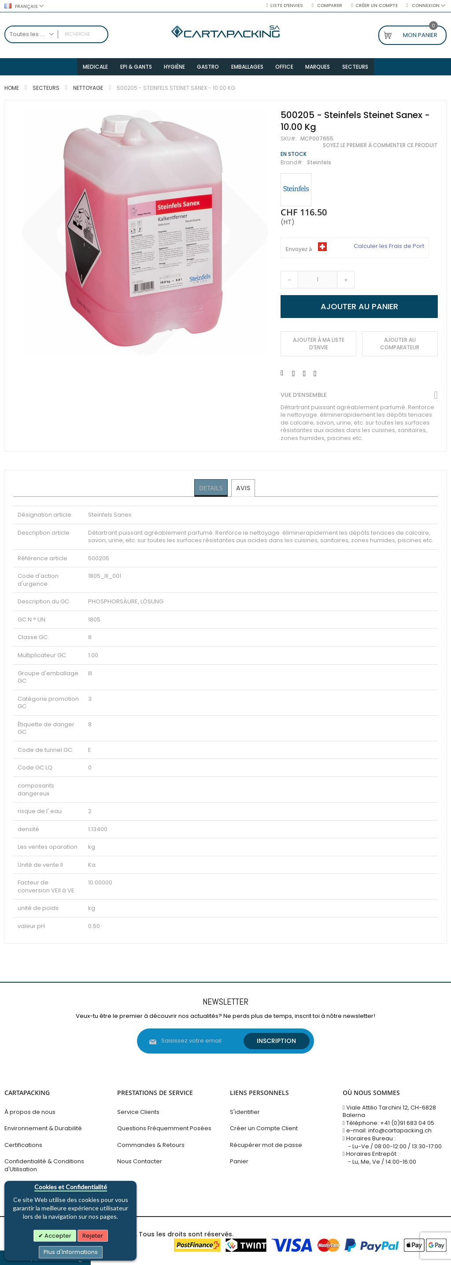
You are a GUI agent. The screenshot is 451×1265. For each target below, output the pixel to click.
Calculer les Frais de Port (389, 249)
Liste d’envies (286, 6)
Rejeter (92, 1236)
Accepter (57, 1236)
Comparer (329, 6)
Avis (244, 490)
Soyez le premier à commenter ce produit (380, 148)
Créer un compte (376, 6)
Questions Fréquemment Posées (164, 1128)
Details (211, 490)
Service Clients (138, 1112)
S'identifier (245, 1112)
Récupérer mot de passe (266, 1145)
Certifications (23, 1145)
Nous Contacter (139, 1161)
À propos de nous (29, 1112)
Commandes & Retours (151, 1145)
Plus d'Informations (71, 1252)
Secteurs (46, 90)
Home (11, 90)
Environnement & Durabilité (43, 1128)
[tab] (211, 490)
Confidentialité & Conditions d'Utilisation (44, 1165)
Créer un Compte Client (264, 1128)
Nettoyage (88, 90)
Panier (239, 1161)
